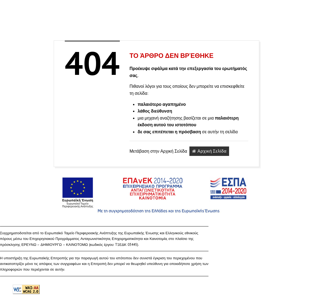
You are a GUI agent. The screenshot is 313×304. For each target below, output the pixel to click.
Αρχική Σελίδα (209, 151)
